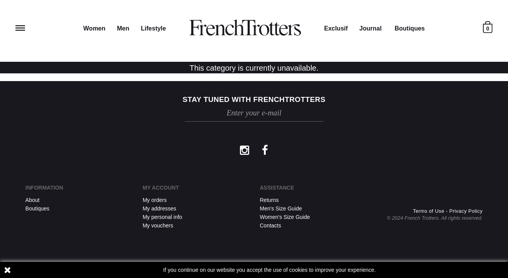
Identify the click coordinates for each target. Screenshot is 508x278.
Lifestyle (153, 28)
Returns (269, 200)
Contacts (270, 225)
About (32, 200)
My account (161, 188)
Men (123, 28)
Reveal (20, 28)
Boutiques (410, 28)
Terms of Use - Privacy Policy (448, 211)
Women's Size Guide (285, 217)
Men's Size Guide (281, 208)
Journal (370, 28)
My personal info (162, 217)
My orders (155, 200)
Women (94, 28)
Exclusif (336, 28)
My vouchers (158, 225)
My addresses (159, 208)
